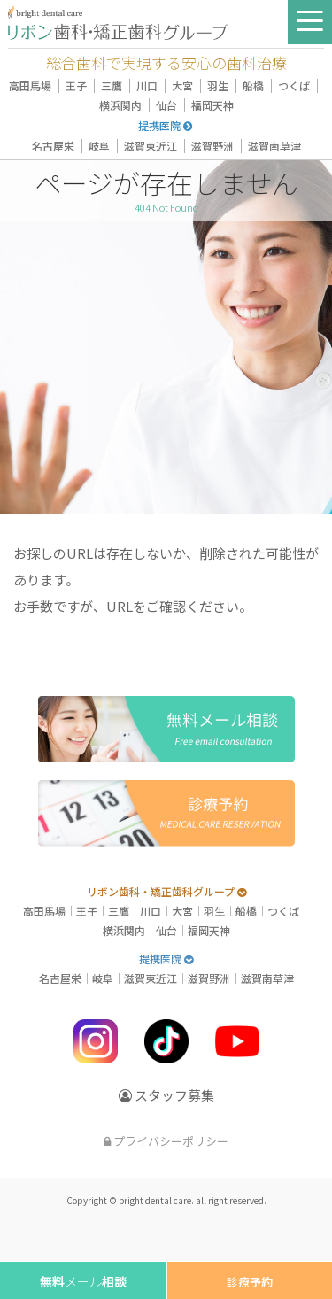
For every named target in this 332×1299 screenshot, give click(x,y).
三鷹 (111, 85)
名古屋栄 (53, 146)
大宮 (182, 85)
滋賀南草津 (274, 146)
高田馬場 (30, 85)
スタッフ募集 (166, 1095)
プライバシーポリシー (166, 1141)
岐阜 (99, 146)
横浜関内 (120, 105)
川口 (147, 85)
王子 (76, 85)
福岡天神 (212, 105)
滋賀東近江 (150, 146)
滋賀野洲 (212, 146)
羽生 (217, 85)
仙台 (166, 105)
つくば (294, 85)
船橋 (253, 85)
